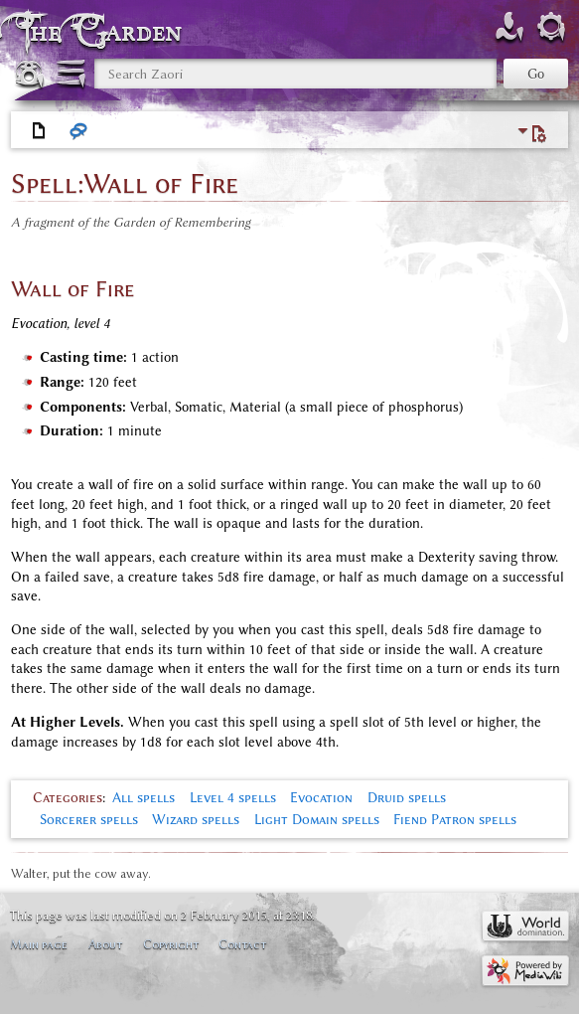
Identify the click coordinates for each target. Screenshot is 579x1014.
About (105, 943)
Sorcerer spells (89, 819)
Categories (67, 797)
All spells (143, 797)
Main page (39, 943)
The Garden (103, 31)
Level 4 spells (233, 797)
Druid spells (406, 797)
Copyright (171, 943)
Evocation (321, 797)
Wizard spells (195, 819)
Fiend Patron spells (454, 819)
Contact (242, 943)
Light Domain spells (316, 819)
